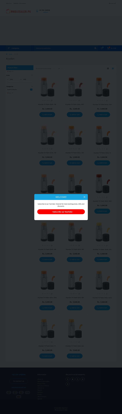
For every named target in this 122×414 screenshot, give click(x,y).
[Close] (84, 196)
